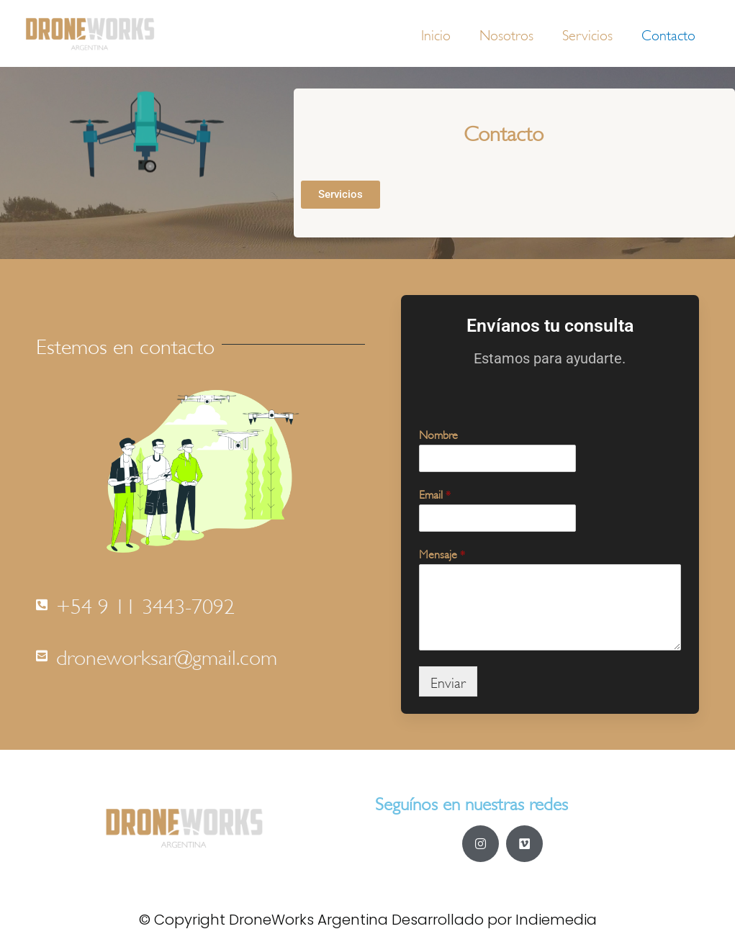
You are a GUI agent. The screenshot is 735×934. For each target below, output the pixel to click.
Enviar (448, 681)
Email (435, 493)
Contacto (668, 33)
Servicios (587, 33)
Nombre (438, 433)
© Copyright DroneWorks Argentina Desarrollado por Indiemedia (368, 920)
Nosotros (506, 33)
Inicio (436, 33)
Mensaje (442, 553)
